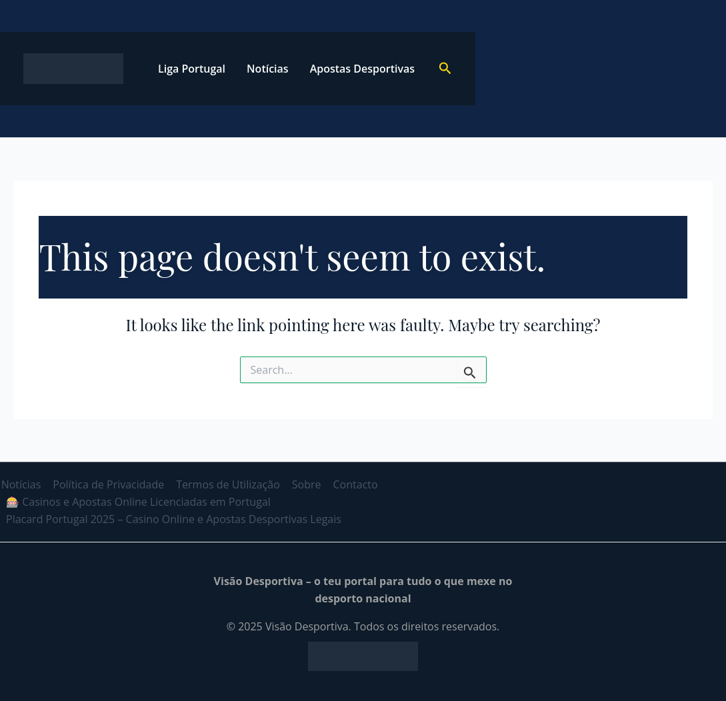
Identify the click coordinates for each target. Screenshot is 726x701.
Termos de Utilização (225, 484)
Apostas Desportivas (362, 68)
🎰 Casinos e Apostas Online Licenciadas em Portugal (137, 501)
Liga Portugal (191, 68)
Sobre (301, 484)
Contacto (349, 484)
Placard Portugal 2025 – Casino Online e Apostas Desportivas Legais (173, 519)
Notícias (268, 68)
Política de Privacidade (106, 484)
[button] (445, 69)
